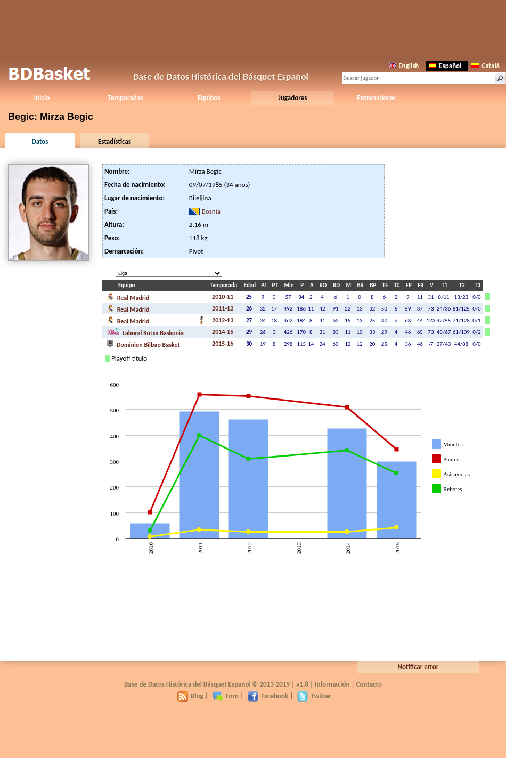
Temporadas (125, 98)
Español (445, 66)
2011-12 (222, 308)
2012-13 (222, 320)
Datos (39, 141)
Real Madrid (128, 296)
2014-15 (222, 332)
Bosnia (211, 211)
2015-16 (222, 343)
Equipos (209, 98)
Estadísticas (114, 141)
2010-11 (222, 297)
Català (485, 66)
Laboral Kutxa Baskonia (145, 332)
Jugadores (293, 98)
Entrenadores (376, 98)
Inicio (42, 98)
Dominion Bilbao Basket (143, 343)
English (404, 66)
